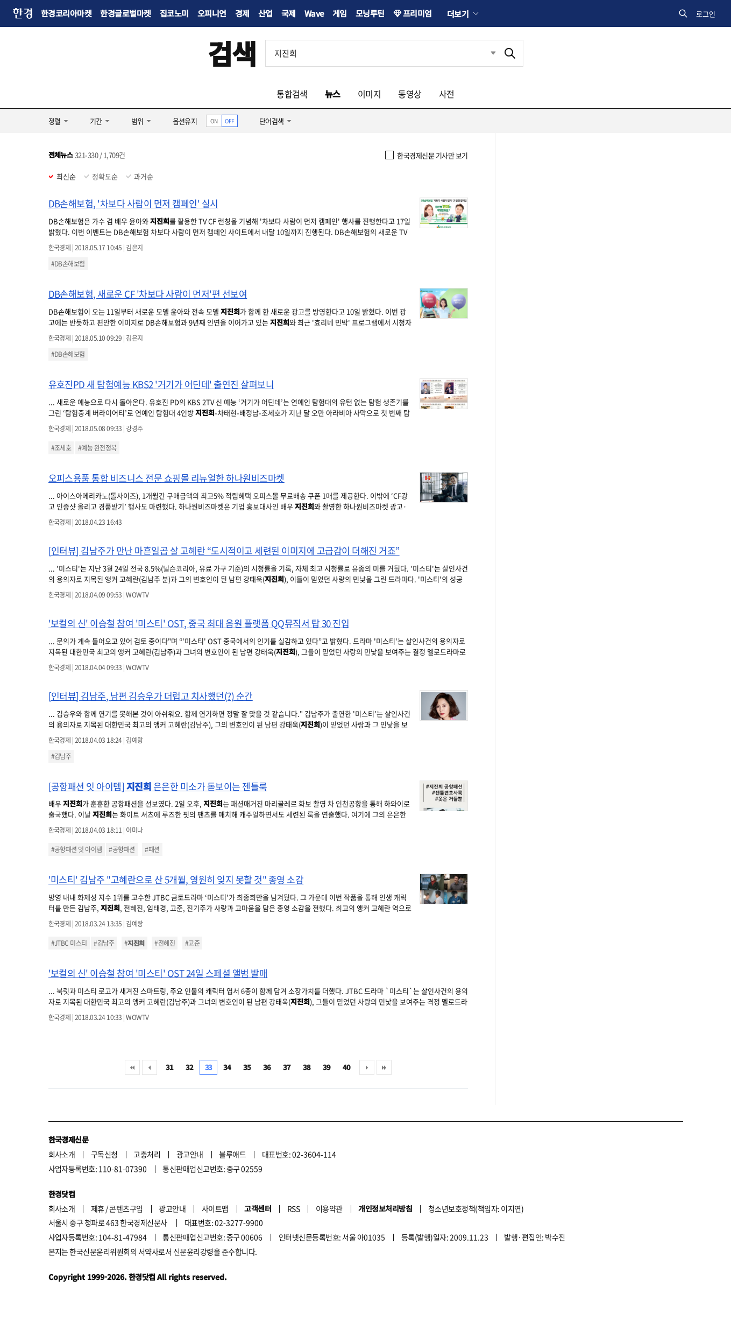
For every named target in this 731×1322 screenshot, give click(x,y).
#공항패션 (121, 849)
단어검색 (271, 121)
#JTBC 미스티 (69, 943)
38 (307, 1067)
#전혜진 (164, 943)
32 (190, 1067)
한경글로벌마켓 (125, 13)
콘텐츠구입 (126, 1208)
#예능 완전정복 (97, 448)
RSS (293, 1208)
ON (213, 121)
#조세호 (61, 448)
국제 (288, 13)
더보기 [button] (458, 13)
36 (267, 1067)
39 (327, 1067)
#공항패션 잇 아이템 (76, 849)
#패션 (152, 849)
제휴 (97, 1208)
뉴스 (332, 93)
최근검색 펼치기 (485, 53)
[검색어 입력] (381, 53)
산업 (265, 13)
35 (247, 1067)
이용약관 (329, 1208)
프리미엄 (417, 13)
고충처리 (146, 1154)
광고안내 (189, 1154)
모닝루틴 (370, 13)
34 (227, 1067)
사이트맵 (215, 1208)
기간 (96, 121)
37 (287, 1067)
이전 (149, 1067)
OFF (229, 121)
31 (170, 1067)
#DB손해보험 (68, 264)
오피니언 (211, 13)
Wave (314, 13)
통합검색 (292, 93)
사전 (447, 93)
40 (347, 1067)
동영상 (409, 93)
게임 (339, 13)
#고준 (192, 943)
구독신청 (104, 1154)
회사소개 (61, 1154)
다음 (366, 1067)
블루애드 (232, 1154)
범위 (137, 121)
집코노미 (174, 13)
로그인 (705, 14)
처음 (132, 1067)
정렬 (54, 121)
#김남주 (61, 756)
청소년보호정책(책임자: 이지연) (475, 1208)
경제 (242, 13)
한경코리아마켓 (66, 13)
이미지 (369, 93)
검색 (232, 53)
